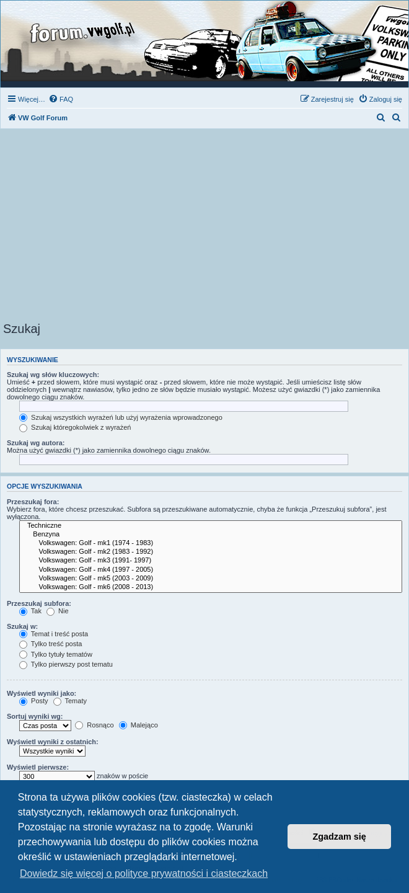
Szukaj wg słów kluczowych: (53, 374)
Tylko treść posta (50, 643)
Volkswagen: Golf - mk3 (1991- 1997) (210, 560)
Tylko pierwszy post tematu (66, 664)
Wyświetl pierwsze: (38, 767)
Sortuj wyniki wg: (35, 716)
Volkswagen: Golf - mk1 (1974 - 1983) (210, 543)
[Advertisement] (204, 229)
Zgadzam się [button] (339, 837)
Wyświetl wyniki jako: (41, 693)
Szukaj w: (22, 626)
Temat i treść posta (53, 634)
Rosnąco (94, 725)
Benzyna (210, 534)
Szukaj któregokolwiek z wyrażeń (75, 427)
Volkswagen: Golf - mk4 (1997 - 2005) (210, 570)
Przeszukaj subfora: (39, 603)
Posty (33, 700)
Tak (30, 611)
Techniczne (210, 526)
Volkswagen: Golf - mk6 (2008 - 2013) (210, 587)
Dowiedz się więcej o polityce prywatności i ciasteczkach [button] (144, 873)
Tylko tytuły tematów (55, 654)
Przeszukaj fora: (33, 501)
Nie (57, 611)
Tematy (70, 700)
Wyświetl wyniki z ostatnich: (53, 741)
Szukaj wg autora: (36, 442)
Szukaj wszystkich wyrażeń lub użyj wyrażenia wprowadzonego (120, 417)
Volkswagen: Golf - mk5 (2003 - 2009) (210, 578)
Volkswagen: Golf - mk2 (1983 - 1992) (210, 552)
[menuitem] (60, 99)
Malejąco (138, 725)
